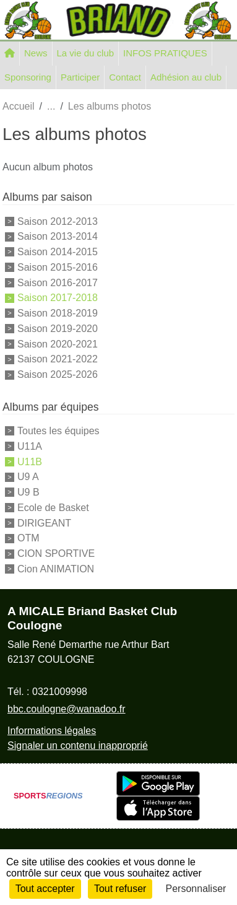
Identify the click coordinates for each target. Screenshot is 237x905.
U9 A (28, 476)
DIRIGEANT (44, 522)
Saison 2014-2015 (57, 252)
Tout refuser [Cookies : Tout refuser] (120, 888)
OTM (28, 538)
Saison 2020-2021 (57, 343)
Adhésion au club (186, 77)
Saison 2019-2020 (57, 328)
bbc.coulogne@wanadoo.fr (66, 709)
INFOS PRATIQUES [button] (165, 53)
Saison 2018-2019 (57, 313)
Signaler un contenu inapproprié (77, 745)
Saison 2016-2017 (57, 282)
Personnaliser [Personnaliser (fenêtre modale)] (196, 888)
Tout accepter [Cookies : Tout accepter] (45, 888)
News (36, 53)
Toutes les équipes (58, 431)
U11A (29, 446)
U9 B (28, 492)
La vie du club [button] (85, 53)
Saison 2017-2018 (57, 297)
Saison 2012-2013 (57, 221)
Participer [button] (80, 77)
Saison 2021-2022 (57, 359)
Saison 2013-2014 (57, 236)
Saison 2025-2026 (57, 374)
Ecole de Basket (53, 507)
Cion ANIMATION (55, 569)
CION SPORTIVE (56, 553)
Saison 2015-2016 (57, 267)
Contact (125, 77)
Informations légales (51, 730)
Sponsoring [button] (27, 77)
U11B (29, 461)
